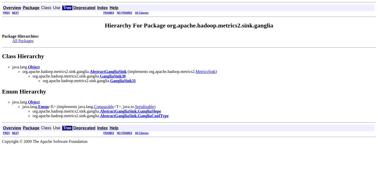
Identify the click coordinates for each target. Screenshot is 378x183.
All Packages (23, 41)
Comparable (104, 106)
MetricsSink (205, 71)
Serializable (144, 106)
